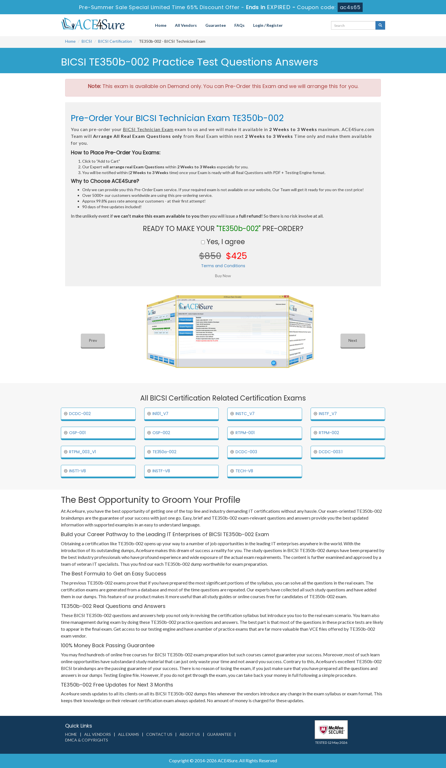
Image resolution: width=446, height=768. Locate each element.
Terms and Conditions (223, 266)
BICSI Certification (115, 41)
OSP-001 (77, 433)
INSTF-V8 (161, 471)
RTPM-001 (245, 433)
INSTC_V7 (245, 413)
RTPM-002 (329, 433)
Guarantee (215, 25)
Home (160, 25)
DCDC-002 (80, 413)
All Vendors (186, 25)
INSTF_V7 (328, 413)
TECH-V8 (244, 471)
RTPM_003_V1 (82, 452)
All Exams (128, 734)
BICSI (87, 41)
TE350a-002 (164, 452)
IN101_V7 (160, 413)
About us (189, 734)
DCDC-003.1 (330, 452)
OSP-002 (161, 433)
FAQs (239, 25)
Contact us (159, 734)
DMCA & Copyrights (86, 740)
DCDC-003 (246, 452)
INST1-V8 (77, 471)
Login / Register (268, 25)
